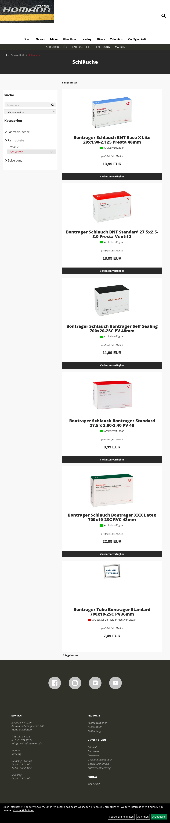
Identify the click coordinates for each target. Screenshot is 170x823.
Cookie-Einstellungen (100, 759)
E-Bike (54, 39)
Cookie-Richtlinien (98, 763)
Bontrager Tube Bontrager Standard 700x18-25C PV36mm (112, 611)
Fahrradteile (80, 47)
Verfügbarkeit (137, 39)
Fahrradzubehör (56, 47)
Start (27, 39)
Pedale (14, 147)
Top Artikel (94, 783)
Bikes (100, 39)
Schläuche (34, 55)
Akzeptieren (159, 816)
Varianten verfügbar (112, 176)
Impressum (94, 751)
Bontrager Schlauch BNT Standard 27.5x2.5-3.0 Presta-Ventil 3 (112, 234)
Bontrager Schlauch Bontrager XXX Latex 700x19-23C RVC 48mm (112, 517)
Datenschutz (95, 755)
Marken (120, 47)
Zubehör (116, 39)
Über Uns (69, 39)
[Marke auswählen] (30, 111)
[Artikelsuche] (163, 16)
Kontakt (92, 747)
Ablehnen (143, 816)
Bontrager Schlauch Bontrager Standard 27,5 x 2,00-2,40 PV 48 (112, 423)
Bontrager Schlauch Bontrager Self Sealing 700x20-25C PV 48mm (112, 328)
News (40, 39)
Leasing (86, 39)
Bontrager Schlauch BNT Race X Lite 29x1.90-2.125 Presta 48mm (112, 139)
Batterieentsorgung (99, 768)
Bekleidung (102, 47)
